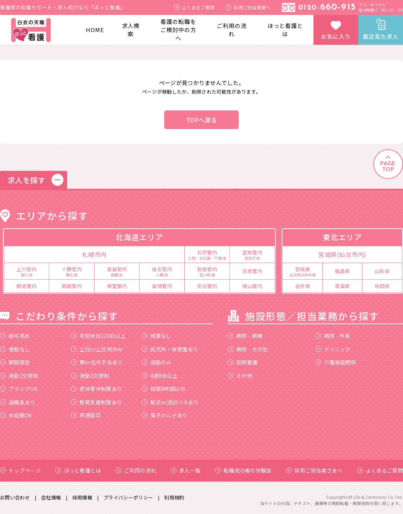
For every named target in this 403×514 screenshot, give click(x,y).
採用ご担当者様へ (247, 7)
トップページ (20, 470)
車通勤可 (86, 415)
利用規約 (174, 497)
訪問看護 (242, 362)
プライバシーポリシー (128, 497)
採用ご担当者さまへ (314, 470)
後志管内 (162, 271)
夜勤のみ (157, 362)
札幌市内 (94, 254)
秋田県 (382, 285)
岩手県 (302, 285)
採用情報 (82, 497)
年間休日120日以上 (98, 335)
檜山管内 (252, 285)
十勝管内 (71, 271)
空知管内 (252, 254)
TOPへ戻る (201, 119)
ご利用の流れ (232, 30)
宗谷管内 (207, 285)
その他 (240, 375)
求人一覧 (185, 470)
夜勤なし (15, 349)
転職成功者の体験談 (243, 470)
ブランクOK (18, 388)
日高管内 (252, 271)
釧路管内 (72, 285)
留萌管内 (162, 285)
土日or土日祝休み (97, 349)
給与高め (15, 335)
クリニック (333, 349)
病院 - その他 (248, 349)
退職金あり (17, 402)
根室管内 (117, 285)
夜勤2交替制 (19, 375)
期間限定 (15, 362)
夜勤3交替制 (90, 375)
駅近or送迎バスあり (170, 402)
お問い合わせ (15, 497)
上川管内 (26, 271)
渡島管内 (116, 271)
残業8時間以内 (163, 388)
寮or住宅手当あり (97, 362)
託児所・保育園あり (170, 349)
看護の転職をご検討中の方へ (178, 30)
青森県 (342, 285)
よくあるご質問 (194, 7)
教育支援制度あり (96, 402)
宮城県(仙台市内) (342, 254)
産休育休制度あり (96, 388)
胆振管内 (207, 271)
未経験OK (16, 415)
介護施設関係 (335, 362)
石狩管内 (207, 254)
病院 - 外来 (332, 335)
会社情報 (51, 497)
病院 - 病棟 (245, 335)
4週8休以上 (160, 375)
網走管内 (26, 285)
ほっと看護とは (285, 30)
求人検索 (131, 30)
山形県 (382, 271)
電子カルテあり (165, 415)
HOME (95, 30)
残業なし (157, 335)
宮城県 (302, 271)
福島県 (342, 271)
